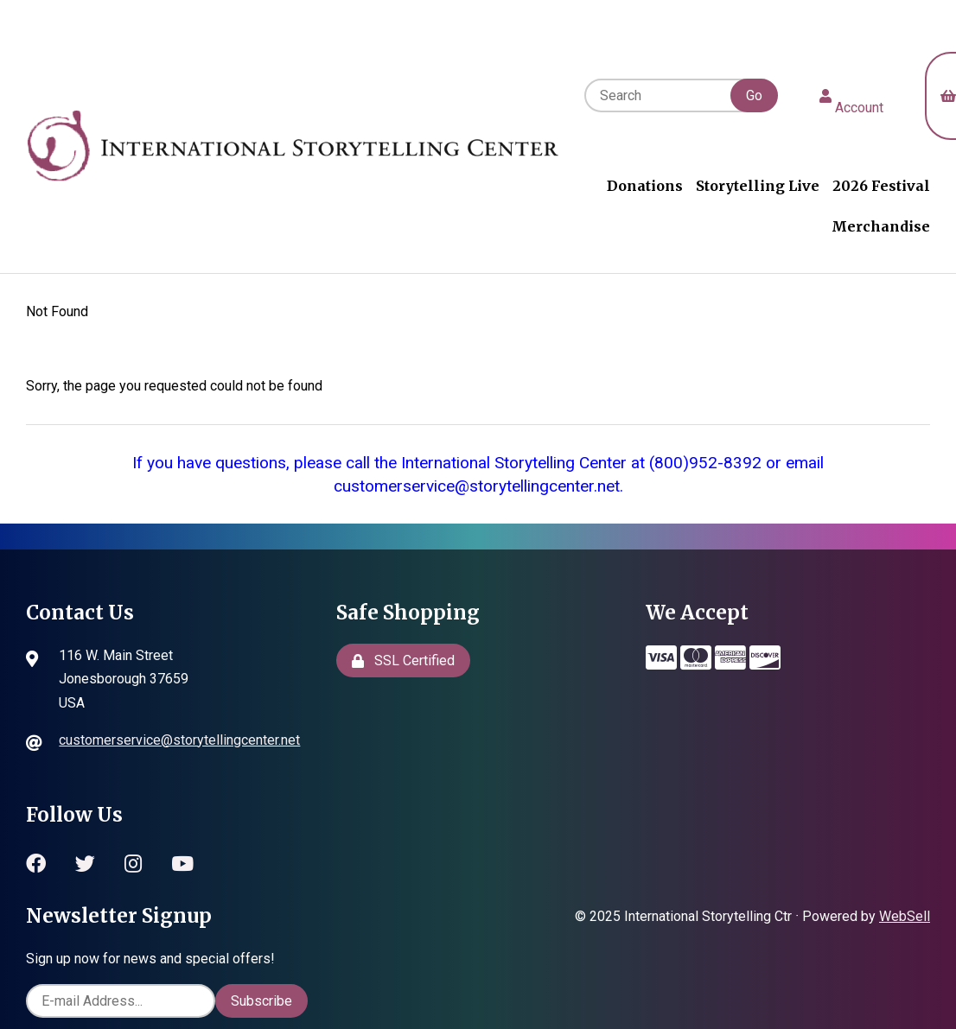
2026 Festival (881, 185)
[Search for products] (679, 95)
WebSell (904, 916)
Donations (645, 185)
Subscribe (261, 1001)
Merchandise (881, 226)
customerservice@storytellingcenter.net (179, 740)
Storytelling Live (757, 185)
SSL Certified (403, 660)
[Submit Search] (754, 95)
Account (851, 96)
